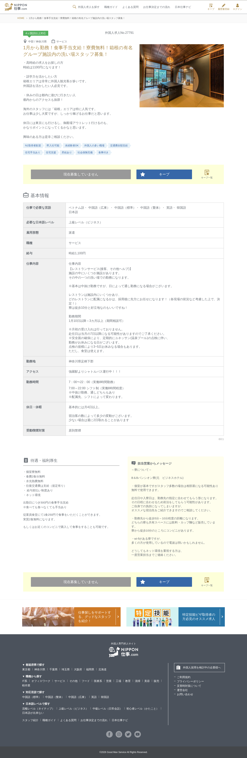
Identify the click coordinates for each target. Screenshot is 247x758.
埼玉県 (66, 669)
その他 (73, 681)
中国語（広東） (77, 697)
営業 (109, 681)
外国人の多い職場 (94, 145)
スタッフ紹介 (30, 720)
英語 (94, 697)
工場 (118, 681)
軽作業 (26, 685)
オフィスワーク (40, 681)
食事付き (103, 152)
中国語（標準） (31, 697)
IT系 (24, 681)
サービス (59, 681)
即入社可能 (53, 145)
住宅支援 (51, 152)
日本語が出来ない (33, 712)
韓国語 (105, 697)
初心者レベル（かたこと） (142, 708)
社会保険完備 (85, 152)
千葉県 (53, 669)
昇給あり (67, 152)
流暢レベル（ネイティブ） (38, 708)
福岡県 (90, 669)
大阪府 (78, 669)
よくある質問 (130, 7)
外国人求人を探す (85, 7)
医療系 (98, 681)
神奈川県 (39, 669)
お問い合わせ (185, 694)
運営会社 (182, 690)
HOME (20, 18)
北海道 (102, 669)
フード (86, 681)
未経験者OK (72, 145)
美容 (147, 681)
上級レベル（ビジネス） (73, 708)
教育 (128, 681)
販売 (156, 681)
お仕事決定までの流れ (156, 7)
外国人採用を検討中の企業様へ (198, 667)
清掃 (137, 681)
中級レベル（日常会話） (107, 708)
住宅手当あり (32, 152)
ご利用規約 (183, 677)
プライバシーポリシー (190, 681)
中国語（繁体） (54, 697)
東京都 (26, 669)
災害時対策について (189, 685)
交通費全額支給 (119, 145)
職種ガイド (111, 7)
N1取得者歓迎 (33, 145)
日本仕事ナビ (183, 7)
